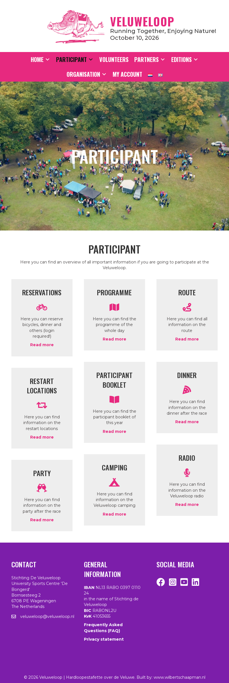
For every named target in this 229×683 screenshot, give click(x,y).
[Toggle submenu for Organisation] (104, 74)
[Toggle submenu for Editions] (195, 59)
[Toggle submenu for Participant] (90, 59)
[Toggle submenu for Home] (47, 59)
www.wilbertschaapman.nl (179, 677)
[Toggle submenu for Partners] (162, 59)
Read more (42, 344)
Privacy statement (104, 639)
